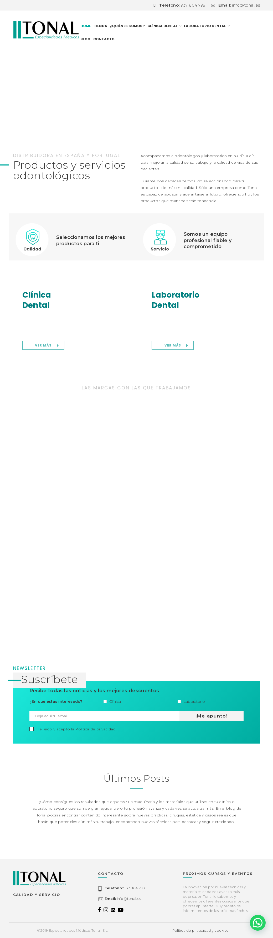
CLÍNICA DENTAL (162, 25)
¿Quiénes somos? (127, 25)
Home (85, 25)
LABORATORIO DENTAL (205, 25)
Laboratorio (191, 701)
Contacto (104, 39)
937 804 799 (125, 888)
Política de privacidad (95, 729)
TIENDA (100, 25)
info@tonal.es (123, 898)
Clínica (112, 701)
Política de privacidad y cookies (200, 930)
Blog (85, 39)
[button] (258, 923)
